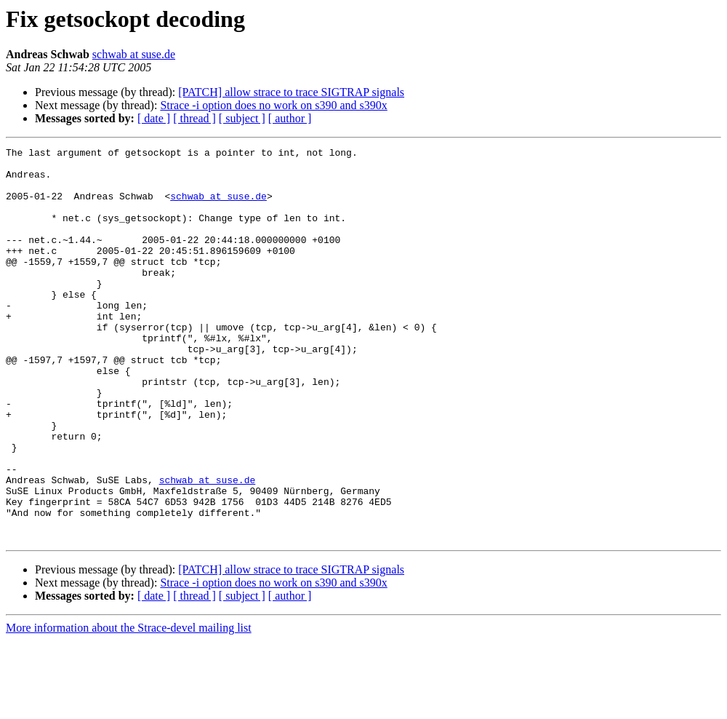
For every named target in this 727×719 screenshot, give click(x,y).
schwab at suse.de (133, 54)
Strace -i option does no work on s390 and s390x (273, 105)
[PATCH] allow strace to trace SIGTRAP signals (291, 92)
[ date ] (153, 118)
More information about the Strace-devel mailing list (129, 706)
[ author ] (290, 118)
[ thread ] (194, 118)
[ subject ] (242, 118)
